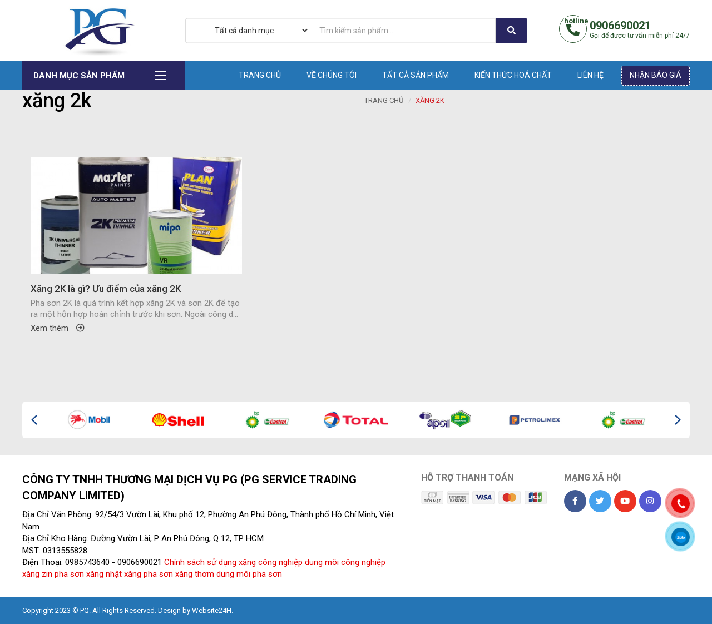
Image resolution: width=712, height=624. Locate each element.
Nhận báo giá (655, 75)
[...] (402, 30)
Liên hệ (590, 75)
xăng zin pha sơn (53, 574)
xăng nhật (104, 574)
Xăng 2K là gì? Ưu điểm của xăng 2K (106, 288)
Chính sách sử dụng (200, 562)
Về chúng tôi (331, 75)
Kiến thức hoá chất (513, 75)
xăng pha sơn (148, 574)
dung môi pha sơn (249, 574)
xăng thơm (194, 574)
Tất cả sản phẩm (415, 75)
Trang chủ (260, 75)
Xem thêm (58, 328)
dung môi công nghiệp (345, 562)
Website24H (211, 610)
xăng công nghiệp (271, 562)
